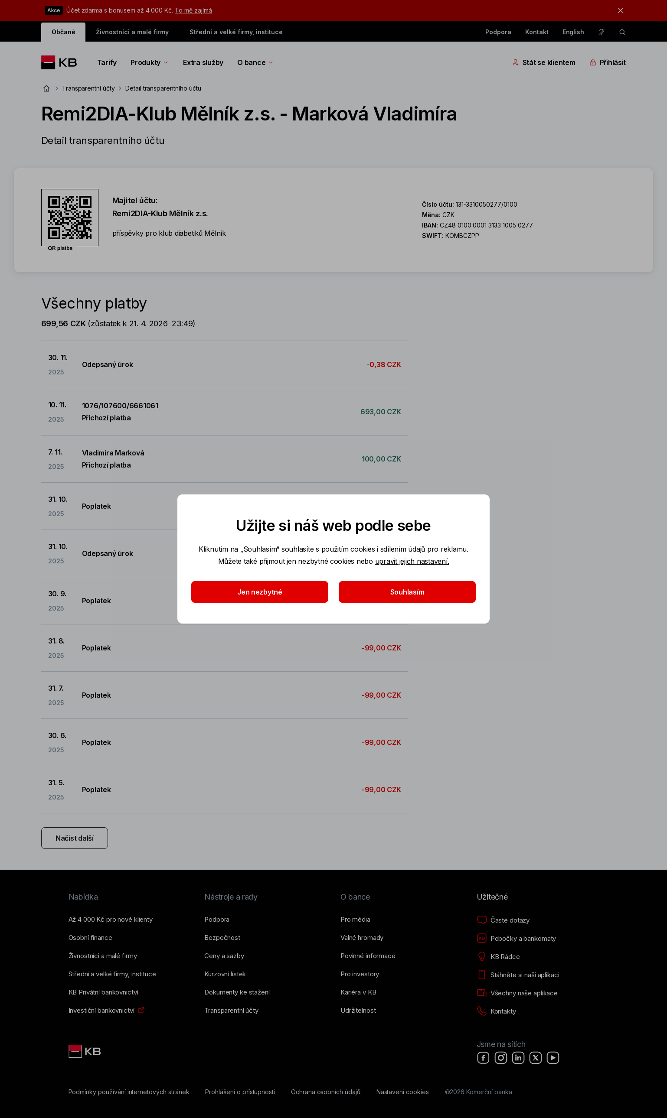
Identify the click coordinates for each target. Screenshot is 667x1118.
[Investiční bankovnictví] (101, 1010)
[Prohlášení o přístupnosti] (240, 1092)
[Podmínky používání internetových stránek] (129, 1092)
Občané (63, 32)
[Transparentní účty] (231, 1010)
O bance (255, 62)
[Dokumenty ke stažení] (236, 992)
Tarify (107, 62)
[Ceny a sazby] (224, 956)
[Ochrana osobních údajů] (325, 1092)
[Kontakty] (496, 1011)
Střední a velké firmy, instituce (236, 32)
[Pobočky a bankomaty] (516, 938)
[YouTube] (553, 1058)
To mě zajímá (193, 10)
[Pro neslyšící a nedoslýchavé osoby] (601, 32)
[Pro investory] (359, 974)
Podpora (498, 32)
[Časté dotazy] (503, 920)
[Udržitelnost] (358, 1010)
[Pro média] (355, 919)
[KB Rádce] (498, 956)
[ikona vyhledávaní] (622, 32)
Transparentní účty (88, 88)
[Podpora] (216, 919)
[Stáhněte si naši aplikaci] (518, 975)
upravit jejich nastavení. (412, 561)
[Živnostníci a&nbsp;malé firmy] (103, 956)
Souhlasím (407, 592)
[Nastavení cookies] (402, 1092)
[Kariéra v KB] (358, 992)
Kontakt (537, 32)
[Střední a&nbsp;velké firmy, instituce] (112, 974)
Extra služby (203, 62)
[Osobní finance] (90, 937)
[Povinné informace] (368, 956)
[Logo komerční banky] (62, 62)
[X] (536, 1058)
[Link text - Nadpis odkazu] (85, 1051)
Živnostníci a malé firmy (132, 32)
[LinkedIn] (518, 1058)
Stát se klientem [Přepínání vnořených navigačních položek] (543, 62)
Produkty (150, 62)
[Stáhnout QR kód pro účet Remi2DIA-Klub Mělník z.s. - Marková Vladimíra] (69, 220)
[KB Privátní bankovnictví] (103, 992)
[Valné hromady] (361, 937)
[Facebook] (483, 1058)
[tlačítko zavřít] (618, 10)
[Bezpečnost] (222, 937)
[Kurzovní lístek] (225, 974)
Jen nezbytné (259, 592)
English (573, 32)
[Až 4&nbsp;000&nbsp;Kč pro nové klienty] (111, 919)
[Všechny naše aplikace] (517, 993)
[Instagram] (501, 1058)
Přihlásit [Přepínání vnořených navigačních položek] (607, 62)
